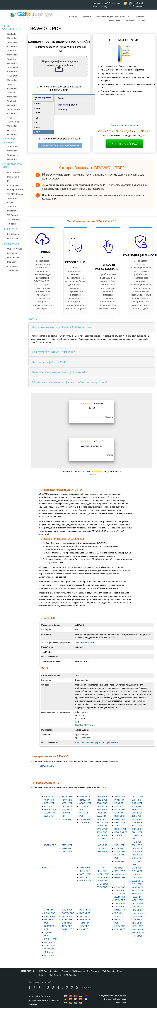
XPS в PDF (119, 826)
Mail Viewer (12, 253)
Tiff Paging (12, 215)
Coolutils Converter (12, 36)
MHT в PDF (137, 826)
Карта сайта (34, 996)
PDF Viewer (12, 266)
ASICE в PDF (50, 955)
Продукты (140, 16)
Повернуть (64, 109)
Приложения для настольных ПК (112, 16)
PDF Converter (46, 971)
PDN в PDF (137, 832)
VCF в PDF (119, 835)
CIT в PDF (119, 813)
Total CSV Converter (12, 86)
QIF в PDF (137, 868)
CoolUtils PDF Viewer (85, 725)
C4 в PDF (48, 796)
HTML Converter (108, 971)
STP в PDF (102, 887)
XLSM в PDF (50, 813)
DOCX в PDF (120, 829)
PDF (38, 132)
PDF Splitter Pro (15, 189)
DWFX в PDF (85, 881)
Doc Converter (93, 971)
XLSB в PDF (137, 887)
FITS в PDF (102, 835)
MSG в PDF (137, 819)
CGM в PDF (102, 826)
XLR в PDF (137, 809)
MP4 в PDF (67, 809)
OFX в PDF (137, 871)
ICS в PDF (137, 877)
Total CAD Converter (12, 78)
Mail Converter (78, 971)
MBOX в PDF (50, 809)
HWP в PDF (84, 913)
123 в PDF (137, 816)
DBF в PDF (119, 822)
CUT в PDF (84, 871)
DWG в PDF (85, 874)
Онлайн (87, 16)
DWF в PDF (84, 796)
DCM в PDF (119, 816)
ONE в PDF (67, 910)
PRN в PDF (102, 796)
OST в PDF (49, 806)
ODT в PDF (137, 803)
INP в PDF (84, 926)
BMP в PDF (102, 806)
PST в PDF (49, 803)
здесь (145, 308)
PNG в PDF (102, 800)
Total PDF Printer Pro (12, 209)
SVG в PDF (102, 829)
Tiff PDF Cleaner (15, 194)
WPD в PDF (84, 916)
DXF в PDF (137, 800)
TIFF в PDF (102, 809)
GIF (37, 118)
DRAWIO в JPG (47, 766)
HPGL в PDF (120, 819)
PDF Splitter (13, 185)
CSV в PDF (102, 839)
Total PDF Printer (12, 200)
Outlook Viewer (14, 249)
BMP (38, 108)
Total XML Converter (12, 95)
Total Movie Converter (12, 157)
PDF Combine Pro (13, 179)
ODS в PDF (119, 887)
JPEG (38, 103)
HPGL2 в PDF (120, 832)
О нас (142, 21)
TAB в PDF (119, 906)
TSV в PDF (102, 832)
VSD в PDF (119, 796)
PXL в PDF (137, 806)
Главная (73, 16)
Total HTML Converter (12, 44)
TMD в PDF (84, 923)
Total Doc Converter (12, 61)
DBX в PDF (49, 942)
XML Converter (56, 975)
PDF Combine (13, 172)
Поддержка (114, 21)
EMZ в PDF (119, 809)
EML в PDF (119, 839)
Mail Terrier (12, 238)
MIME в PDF (137, 929)
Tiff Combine (13, 219)
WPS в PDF (84, 919)
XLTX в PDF (102, 822)
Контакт (130, 21)
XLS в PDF (67, 796)
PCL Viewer (12, 262)
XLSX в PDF (67, 800)
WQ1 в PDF (137, 796)
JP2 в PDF (119, 806)
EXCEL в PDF (138, 881)
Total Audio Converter (12, 149)
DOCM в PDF (85, 910)
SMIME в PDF (138, 933)
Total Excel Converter (12, 69)
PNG (38, 127)
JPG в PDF (102, 803)
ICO (37, 122)
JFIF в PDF (137, 829)
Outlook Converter (62, 971)
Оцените (91, 475)
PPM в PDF (119, 800)
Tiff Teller (11, 224)
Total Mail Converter (12, 103)
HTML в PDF (85, 800)
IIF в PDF (136, 874)
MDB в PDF (49, 913)
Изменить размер (67, 105)
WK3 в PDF (137, 813)
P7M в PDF (137, 822)
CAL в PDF (102, 816)
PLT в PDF (102, 871)
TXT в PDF (84, 822)
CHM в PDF (49, 800)
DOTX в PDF (68, 929)
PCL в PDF (102, 813)
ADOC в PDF (85, 803)
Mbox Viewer (13, 257)
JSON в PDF (85, 819)
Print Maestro (13, 234)
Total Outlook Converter (13, 111)
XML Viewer (13, 270)
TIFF (38, 113)
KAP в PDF (102, 819)
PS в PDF (118, 803)
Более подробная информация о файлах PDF (96, 742)
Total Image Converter (85, 642)
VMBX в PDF (50, 949)
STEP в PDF (102, 884)
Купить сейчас (124, 143)
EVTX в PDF (50, 845)
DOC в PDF (67, 916)
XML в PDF (49, 816)
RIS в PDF (137, 842)
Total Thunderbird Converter (13, 122)
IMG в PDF (67, 819)
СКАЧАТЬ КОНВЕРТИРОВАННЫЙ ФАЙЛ (60, 145)
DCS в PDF (67, 806)
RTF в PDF (67, 919)
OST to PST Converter (12, 132)
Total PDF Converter (12, 53)
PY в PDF (83, 929)
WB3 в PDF (67, 803)
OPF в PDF (49, 952)
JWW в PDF (84, 868)
